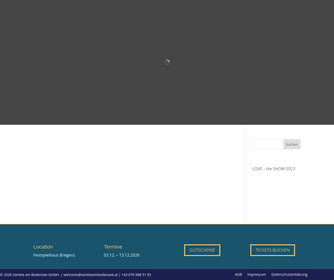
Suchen (292, 144)
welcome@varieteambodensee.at (90, 274)
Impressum (256, 275)
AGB (238, 275)
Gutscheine (202, 250)
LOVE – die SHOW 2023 (273, 168)
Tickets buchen (273, 250)
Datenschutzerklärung (289, 275)
